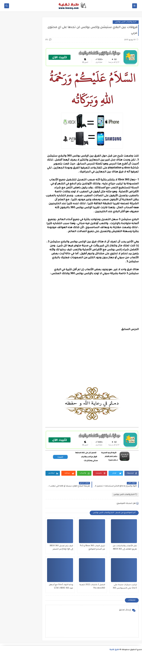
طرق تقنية (114, 650)
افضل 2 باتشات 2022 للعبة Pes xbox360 (92, 586)
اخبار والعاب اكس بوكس (125, 22)
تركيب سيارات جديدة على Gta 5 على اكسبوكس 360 (125, 586)
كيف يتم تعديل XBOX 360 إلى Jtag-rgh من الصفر (61, 547)
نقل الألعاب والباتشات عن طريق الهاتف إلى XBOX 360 (125, 547)
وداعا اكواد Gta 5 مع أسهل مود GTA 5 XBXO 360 (61, 586)
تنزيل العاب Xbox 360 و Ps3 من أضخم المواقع (92, 547)
